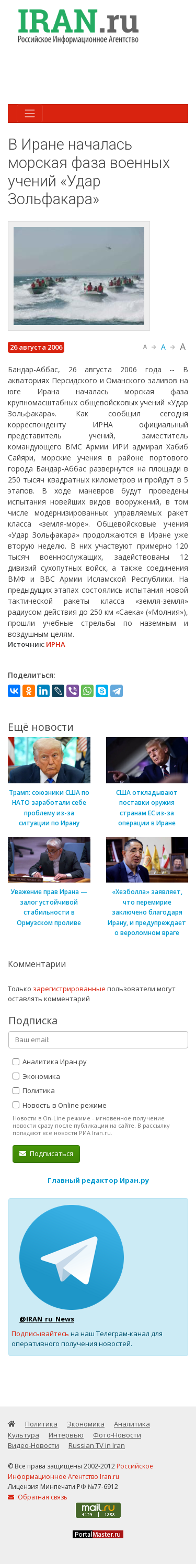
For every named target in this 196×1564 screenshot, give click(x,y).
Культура (23, 1435)
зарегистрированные (69, 988)
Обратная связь (37, 1497)
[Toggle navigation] (30, 113)
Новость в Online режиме (60, 1105)
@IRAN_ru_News (46, 1319)
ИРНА (55, 644)
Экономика (36, 1076)
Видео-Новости (33, 1445)
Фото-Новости (117, 1435)
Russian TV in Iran (96, 1445)
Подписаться (46, 1153)
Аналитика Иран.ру (50, 1061)
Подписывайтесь (40, 1333)
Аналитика (132, 1424)
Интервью (66, 1435)
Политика (34, 1090)
